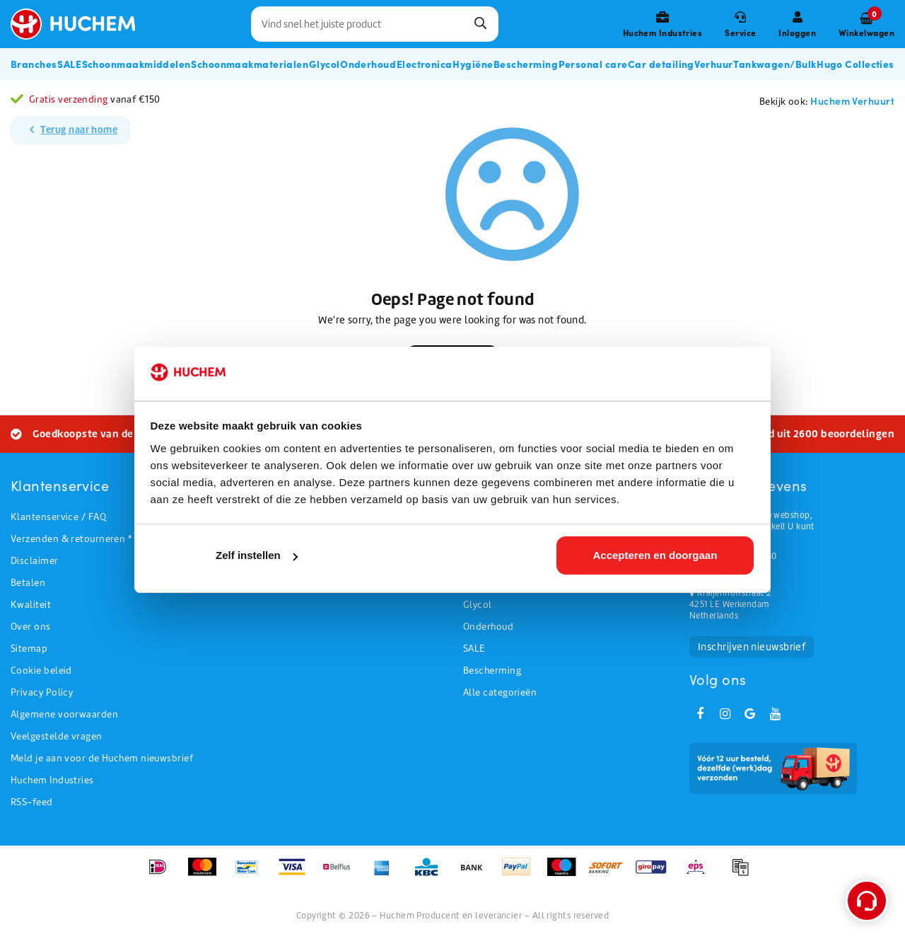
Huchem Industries (52, 780)
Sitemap (29, 649)
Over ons (31, 627)
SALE (474, 649)
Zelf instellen (257, 555)
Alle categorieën (500, 692)
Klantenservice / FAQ (58, 517)
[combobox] (374, 24)
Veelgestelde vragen (57, 736)
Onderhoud (488, 627)
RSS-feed (32, 802)
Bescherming (492, 670)
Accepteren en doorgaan (654, 555)
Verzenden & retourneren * (71, 539)
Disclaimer (35, 561)
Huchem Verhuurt (852, 100)
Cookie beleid (41, 670)
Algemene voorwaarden (64, 714)
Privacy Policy (42, 692)
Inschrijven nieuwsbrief (751, 646)
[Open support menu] (867, 901)
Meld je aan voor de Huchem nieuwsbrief (102, 758)
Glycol (477, 605)
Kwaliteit (31, 605)
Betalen (28, 583)
